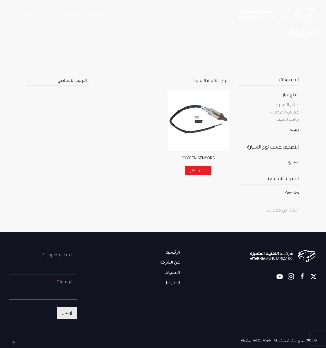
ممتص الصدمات (284, 112)
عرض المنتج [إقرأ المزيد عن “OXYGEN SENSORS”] (198, 170)
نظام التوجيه (287, 105)
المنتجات (172, 272)
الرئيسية (97, 14)
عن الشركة (73, 14)
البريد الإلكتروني (57, 255)
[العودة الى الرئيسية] (277, 14)
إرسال (67, 313)
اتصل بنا (27, 14)
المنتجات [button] (49, 14)
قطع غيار (291, 95)
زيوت (294, 129)
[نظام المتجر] (58, 81)
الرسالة (64, 282)
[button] (11, 14)
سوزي (293, 162)
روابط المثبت (287, 119)
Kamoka (291, 193)
